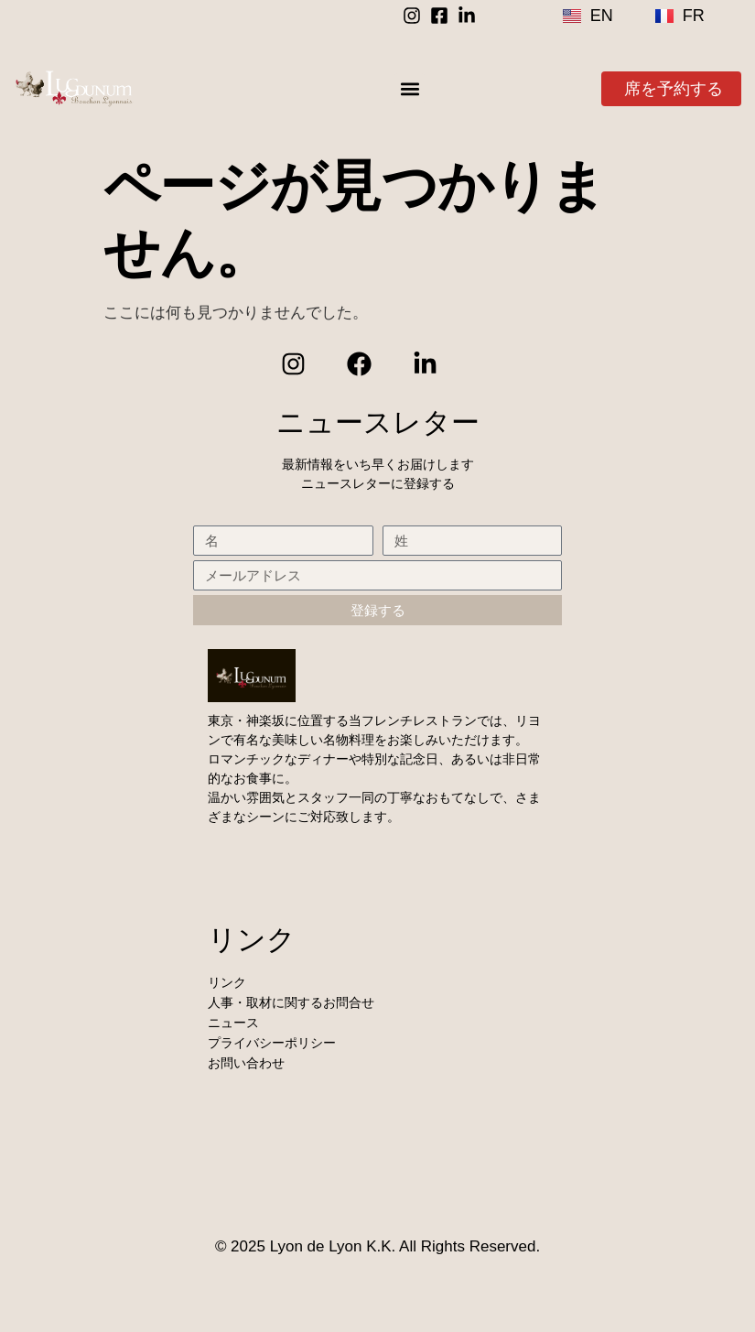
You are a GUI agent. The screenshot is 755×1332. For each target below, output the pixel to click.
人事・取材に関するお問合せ (291, 1002)
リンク (227, 982)
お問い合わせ (246, 1063)
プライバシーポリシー (272, 1042)
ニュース (233, 1022)
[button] (409, 88)
